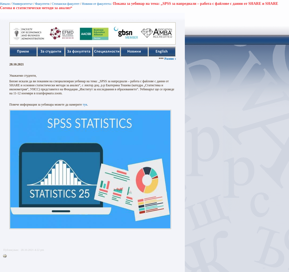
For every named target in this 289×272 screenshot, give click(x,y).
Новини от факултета (96, 4)
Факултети (42, 4)
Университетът (22, 4)
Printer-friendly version (6, 256)
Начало (5, 4)
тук (85, 104)
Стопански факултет (66, 4)
